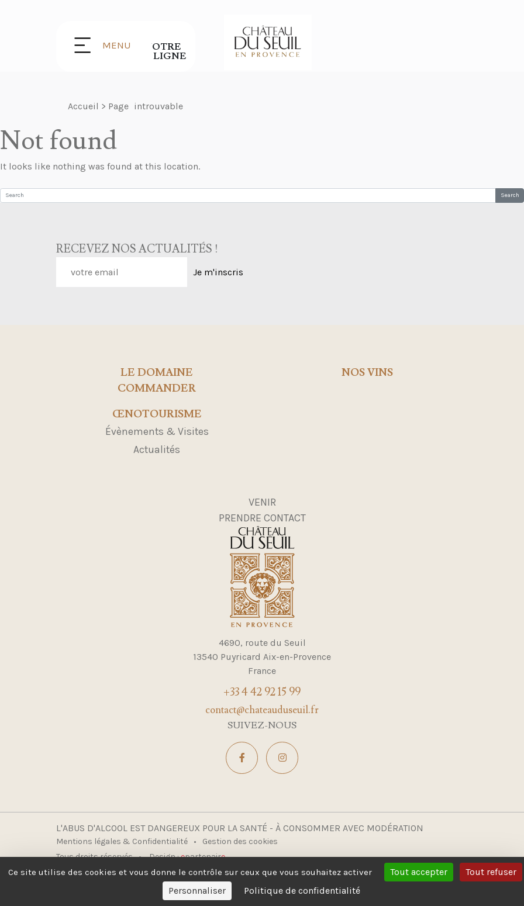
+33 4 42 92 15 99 (262, 692)
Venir (262, 502)
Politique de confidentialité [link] (302, 890)
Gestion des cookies (240, 841)
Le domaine (156, 373)
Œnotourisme (157, 414)
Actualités (156, 449)
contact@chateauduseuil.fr (262, 710)
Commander (157, 389)
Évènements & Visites (157, 431)
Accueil (83, 106)
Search (510, 195)
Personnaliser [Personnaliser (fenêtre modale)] (197, 890)
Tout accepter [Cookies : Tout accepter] (418, 871)
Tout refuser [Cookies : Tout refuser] (491, 871)
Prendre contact (262, 517)
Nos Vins (367, 373)
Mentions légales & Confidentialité (122, 841)
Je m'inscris (218, 272)
